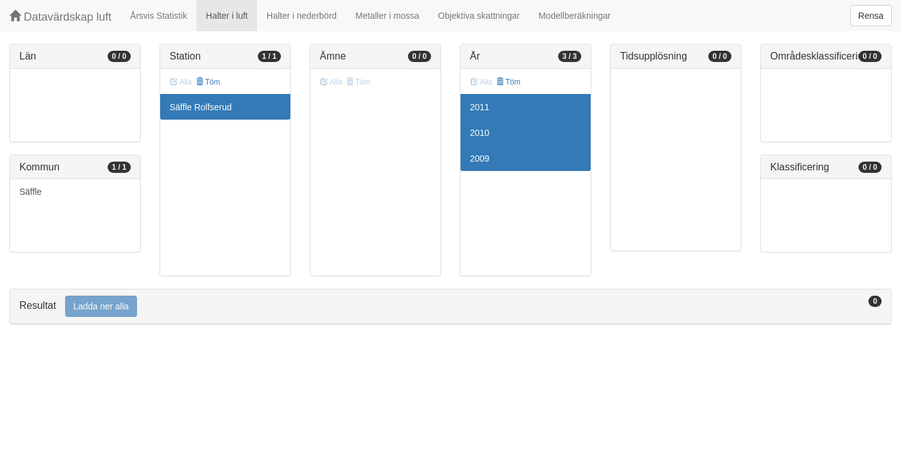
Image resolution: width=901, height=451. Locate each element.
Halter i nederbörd (302, 16)
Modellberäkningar (575, 16)
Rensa (870, 16)
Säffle (30, 192)
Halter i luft (227, 16)
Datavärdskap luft (60, 16)
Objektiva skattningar (479, 16)
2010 (479, 133)
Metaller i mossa (387, 16)
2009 (479, 158)
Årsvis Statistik (158, 16)
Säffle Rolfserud (201, 107)
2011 (479, 107)
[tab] (450, 306)
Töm (208, 82)
